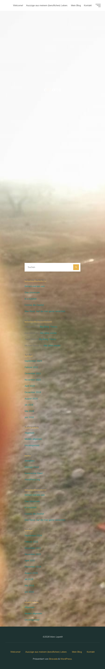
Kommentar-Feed (33, 473)
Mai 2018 (29, 411)
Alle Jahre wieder (48, 333)
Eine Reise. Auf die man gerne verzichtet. (45, 311)
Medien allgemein (33, 439)
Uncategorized (32, 445)
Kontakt (91, 651)
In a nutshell (30, 298)
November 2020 (33, 379)
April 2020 (30, 386)
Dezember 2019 (33, 392)
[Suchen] (76, 267)
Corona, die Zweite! (34, 305)
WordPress (66, 658)
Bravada (53, 658)
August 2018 (31, 398)
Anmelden (30, 460)
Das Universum (32, 292)
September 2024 (33, 361)
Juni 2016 (29, 417)
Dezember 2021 (33, 373)
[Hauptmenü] (98, 5)
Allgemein (29, 432)
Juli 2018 (29, 404)
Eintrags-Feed (32, 467)
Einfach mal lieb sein (35, 286)
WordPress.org (32, 479)
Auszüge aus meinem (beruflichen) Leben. (46, 651)
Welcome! (15, 651)
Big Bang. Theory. (49, 326)
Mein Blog (77, 651)
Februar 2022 (31, 367)
